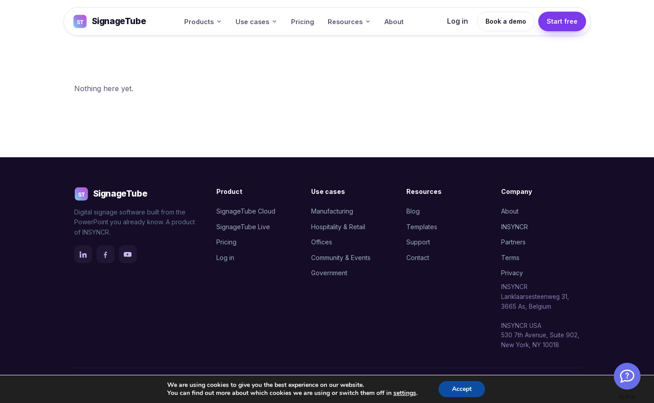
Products (203, 21)
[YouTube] (128, 254)
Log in (457, 21)
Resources (349, 21)
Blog (413, 211)
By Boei (627, 397)
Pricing (302, 21)
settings (404, 393)
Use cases (257, 21)
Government (329, 273)
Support (418, 242)
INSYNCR (514, 227)
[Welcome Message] (627, 376)
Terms (510, 257)
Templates (421, 227)
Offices (321, 242)
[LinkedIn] (83, 254)
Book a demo (505, 21)
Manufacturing (332, 211)
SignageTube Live (243, 227)
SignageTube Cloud (245, 211)
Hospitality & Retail (338, 227)
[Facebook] (105, 254)
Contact (417, 257)
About (394, 21)
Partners (513, 242)
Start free (562, 21)
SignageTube (109, 21)
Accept (462, 389)
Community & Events (341, 257)
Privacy (512, 273)
